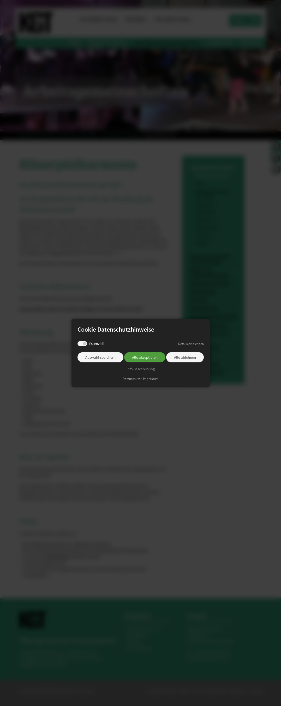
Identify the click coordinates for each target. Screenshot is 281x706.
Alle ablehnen (185, 357)
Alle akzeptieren (145, 357)
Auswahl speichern (100, 357)
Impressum (151, 378)
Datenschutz (131, 378)
